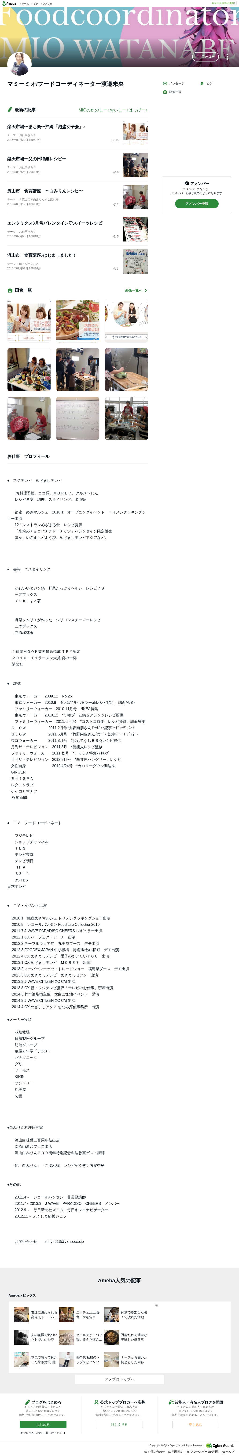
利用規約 (175, 1452)
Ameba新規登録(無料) (223, 3)
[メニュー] (227, 57)
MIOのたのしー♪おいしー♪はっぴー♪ (113, 110)
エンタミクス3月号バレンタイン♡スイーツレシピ (54, 223)
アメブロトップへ (120, 1379)
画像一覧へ (136, 290)
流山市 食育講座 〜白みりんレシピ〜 (45, 191)
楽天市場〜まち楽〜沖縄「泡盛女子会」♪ (46, 126)
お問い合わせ (154, 1452)
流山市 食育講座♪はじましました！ (42, 255)
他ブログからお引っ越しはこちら (41, 1433)
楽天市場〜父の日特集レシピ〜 (36, 159)
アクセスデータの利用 (203, 1452)
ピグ (206, 83)
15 (115, 140)
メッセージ (173, 83)
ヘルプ (228, 1452)
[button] (205, 56)
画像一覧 (172, 92)
